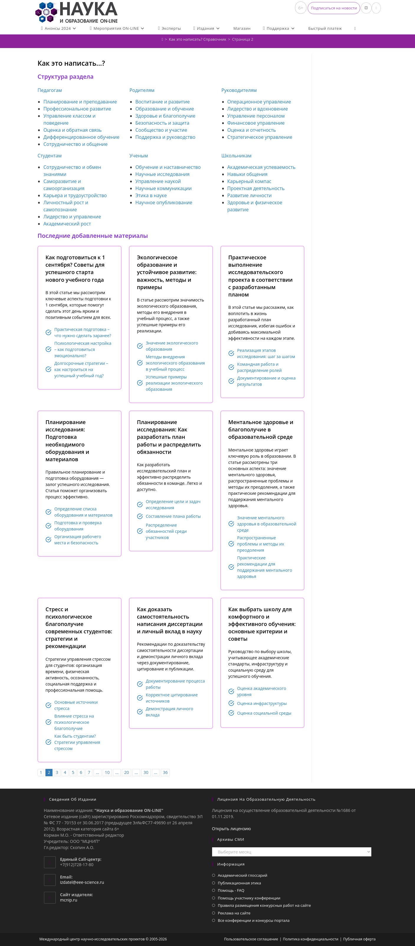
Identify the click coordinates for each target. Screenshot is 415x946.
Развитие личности (249, 195)
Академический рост (67, 223)
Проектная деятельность (256, 188)
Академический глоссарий (243, 875)
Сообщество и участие (161, 130)
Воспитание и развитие (162, 101)
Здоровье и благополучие (165, 116)
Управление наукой (158, 181)
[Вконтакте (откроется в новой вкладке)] (366, 8)
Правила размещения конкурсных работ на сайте (264, 905)
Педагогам (49, 90)
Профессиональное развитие (77, 109)
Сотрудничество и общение (75, 144)
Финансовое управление (256, 123)
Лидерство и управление (72, 216)
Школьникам (237, 155)
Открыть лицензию (231, 828)
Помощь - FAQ (231, 890)
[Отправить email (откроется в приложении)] (376, 8)
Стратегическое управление (260, 137)
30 (146, 772)
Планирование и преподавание (80, 101)
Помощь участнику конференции (249, 898)
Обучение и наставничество (168, 167)
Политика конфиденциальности (310, 939)
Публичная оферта (359, 939)
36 (165, 772)
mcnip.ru (68, 900)
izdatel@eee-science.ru (82, 882)
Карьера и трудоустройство (75, 195)
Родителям (142, 90)
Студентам (49, 155)
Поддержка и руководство (165, 137)
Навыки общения (247, 174)
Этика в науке (151, 195)
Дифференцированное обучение (81, 137)
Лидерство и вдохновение (257, 109)
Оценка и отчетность (251, 130)
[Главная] (162, 39)
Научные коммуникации (163, 188)
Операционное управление (259, 101)
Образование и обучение (164, 109)
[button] (334, 8)
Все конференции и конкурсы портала (254, 920)
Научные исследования (162, 174)
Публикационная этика (239, 883)
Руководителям (239, 90)
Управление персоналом (256, 116)
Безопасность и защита (162, 123)
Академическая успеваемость (261, 167)
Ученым (138, 155)
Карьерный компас (249, 181)
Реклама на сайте (234, 913)
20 (126, 772)
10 (107, 772)
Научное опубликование (163, 202)
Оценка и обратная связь (72, 130)
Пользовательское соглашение (251, 939)
